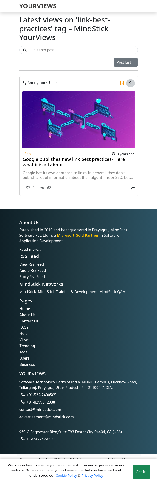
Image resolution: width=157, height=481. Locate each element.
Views (25, 339)
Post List (124, 62)
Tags (24, 352)
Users (24, 358)
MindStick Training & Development (68, 291)
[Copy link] (130, 83)
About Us (28, 314)
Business (27, 364)
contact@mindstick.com (40, 409)
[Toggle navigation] (132, 6)
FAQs (24, 327)
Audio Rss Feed (33, 270)
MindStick (27, 291)
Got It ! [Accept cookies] (141, 471)
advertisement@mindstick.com (46, 416)
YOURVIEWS (38, 6)
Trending (27, 345)
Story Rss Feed (32, 276)
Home (25, 308)
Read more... (30, 249)
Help (24, 333)
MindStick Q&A (112, 291)
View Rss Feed (32, 264)
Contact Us (29, 321)
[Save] (122, 83)
